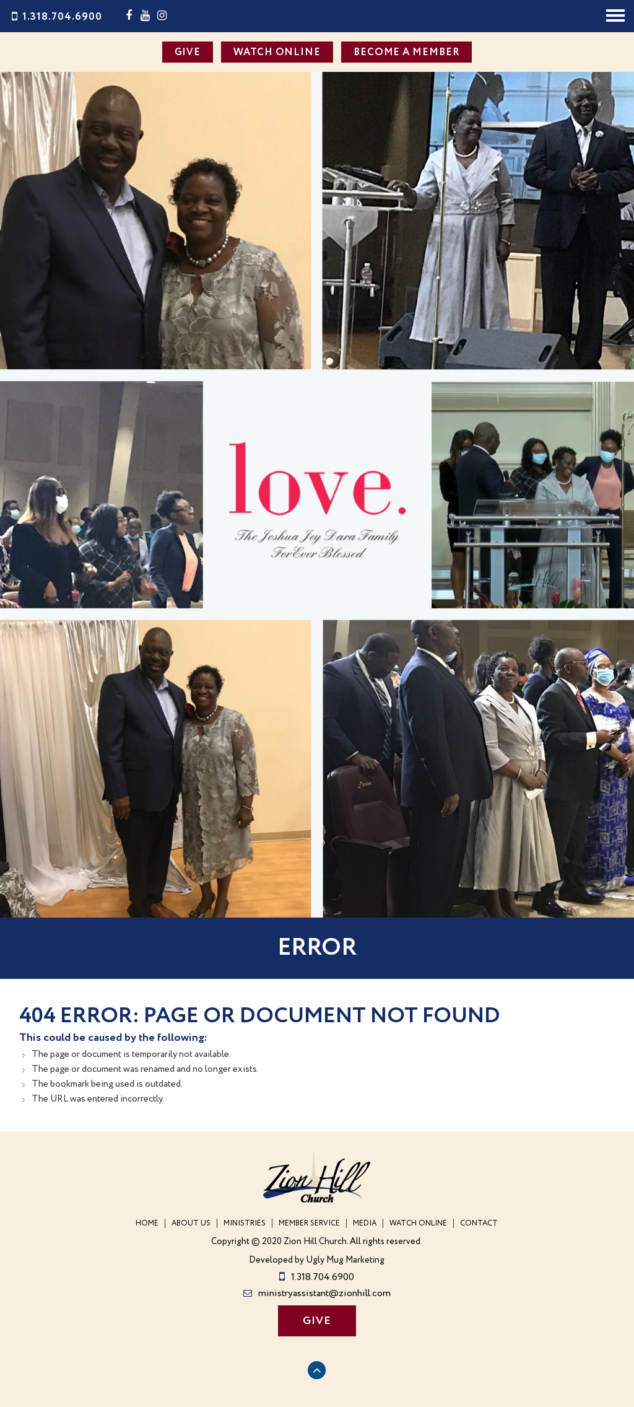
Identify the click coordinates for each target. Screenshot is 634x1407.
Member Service (309, 1223)
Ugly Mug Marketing (345, 1260)
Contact (479, 1223)
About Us (191, 1223)
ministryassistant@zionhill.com (317, 1293)
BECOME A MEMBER (407, 52)
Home (147, 1223)
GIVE (188, 52)
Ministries (245, 1223)
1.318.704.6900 (55, 17)
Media (364, 1223)
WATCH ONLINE (277, 52)
